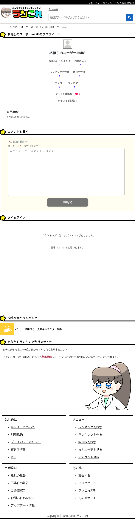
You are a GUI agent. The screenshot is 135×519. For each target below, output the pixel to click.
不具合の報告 (20, 483)
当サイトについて (23, 427)
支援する (84, 475)
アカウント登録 (88, 457)
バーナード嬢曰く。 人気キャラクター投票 (38, 329)
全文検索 (53, 9)
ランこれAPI (86, 490)
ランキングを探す (90, 427)
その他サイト (87, 498)
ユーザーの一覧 (29, 26)
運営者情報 (18, 449)
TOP (14, 26)
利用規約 (17, 434)
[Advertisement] (67, 288)
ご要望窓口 (18, 490)
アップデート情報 (23, 505)
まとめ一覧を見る (90, 449)
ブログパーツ (87, 483)
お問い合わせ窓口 (23, 498)
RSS (13, 457)
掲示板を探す (87, 442)
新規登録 (47, 356)
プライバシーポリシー (26, 442)
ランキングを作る (90, 434)
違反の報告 (18, 475)
